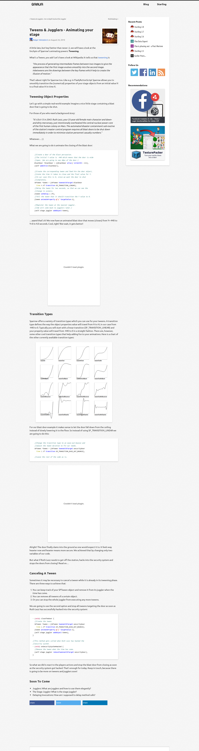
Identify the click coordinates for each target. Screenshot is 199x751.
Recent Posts (135, 21)
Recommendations (137, 85)
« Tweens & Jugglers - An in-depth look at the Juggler (48, 19)
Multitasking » (113, 19)
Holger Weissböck (39, 40)
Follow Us (133, 65)
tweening (103, 57)
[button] (42, 702)
